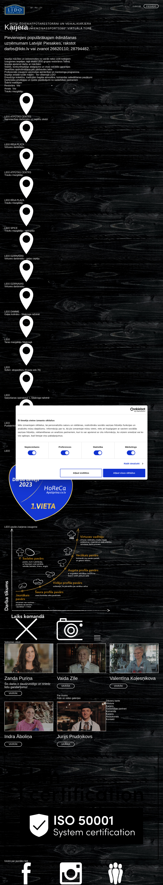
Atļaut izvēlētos (81, 473)
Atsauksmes (112, 716)
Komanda (111, 711)
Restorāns (9, 85)
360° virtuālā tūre (141, 23)
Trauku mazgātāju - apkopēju (19, 230)
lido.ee (137, 6)
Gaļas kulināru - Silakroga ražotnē (22, 314)
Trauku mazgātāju (13, 91)
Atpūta (32, 23)
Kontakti (110, 719)
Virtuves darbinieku (14, 147)
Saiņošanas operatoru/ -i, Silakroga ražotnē (27, 398)
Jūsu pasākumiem (93, 23)
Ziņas (110, 23)
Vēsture (110, 703)
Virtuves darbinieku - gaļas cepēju (22, 258)
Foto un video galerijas (69, 698)
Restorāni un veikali (53, 23)
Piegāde (151, 6)
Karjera (74, 23)
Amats (7, 88)
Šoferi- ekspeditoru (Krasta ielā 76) (22, 370)
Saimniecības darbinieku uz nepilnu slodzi (26, 119)
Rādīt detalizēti (132, 463)
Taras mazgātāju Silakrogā (18, 342)
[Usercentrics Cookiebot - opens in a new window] (132, 410)
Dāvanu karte (113, 701)
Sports (122, 23)
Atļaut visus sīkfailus (124, 473)
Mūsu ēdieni (17, 23)
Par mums (62, 695)
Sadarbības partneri (116, 708)
